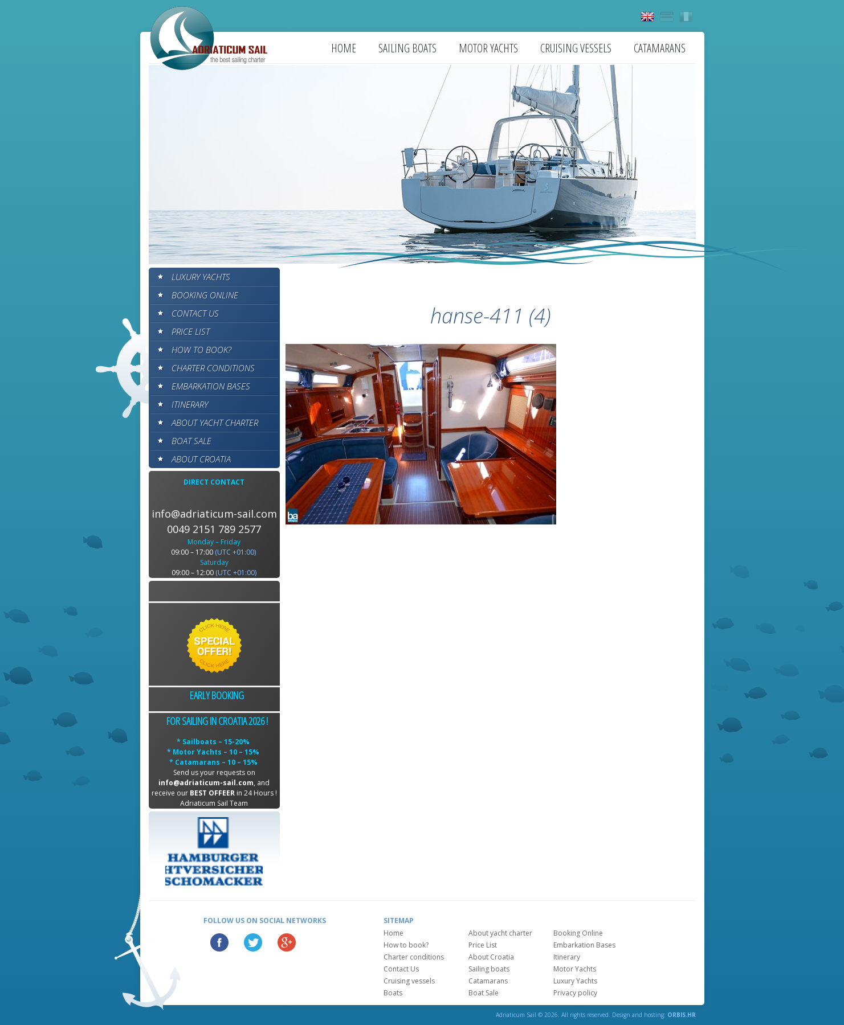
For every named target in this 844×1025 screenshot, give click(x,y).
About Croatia (201, 459)
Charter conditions (213, 368)
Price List (191, 331)
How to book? (201, 349)
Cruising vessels (575, 48)
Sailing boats (407, 48)
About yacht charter (215, 422)
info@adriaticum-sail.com (214, 513)
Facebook (219, 942)
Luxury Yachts (201, 276)
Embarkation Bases (211, 386)
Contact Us (195, 313)
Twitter (253, 942)
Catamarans (660, 48)
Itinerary (190, 404)
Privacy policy (575, 993)
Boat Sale (191, 440)
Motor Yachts (488, 48)
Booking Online (205, 295)
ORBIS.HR (681, 1015)
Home (343, 48)
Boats (393, 993)
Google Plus (287, 942)
